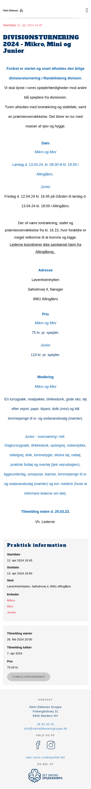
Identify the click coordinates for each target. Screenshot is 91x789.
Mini (10, 606)
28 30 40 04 (45, 724)
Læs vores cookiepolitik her (45, 757)
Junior (11, 612)
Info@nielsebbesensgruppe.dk (45, 728)
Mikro (11, 600)
